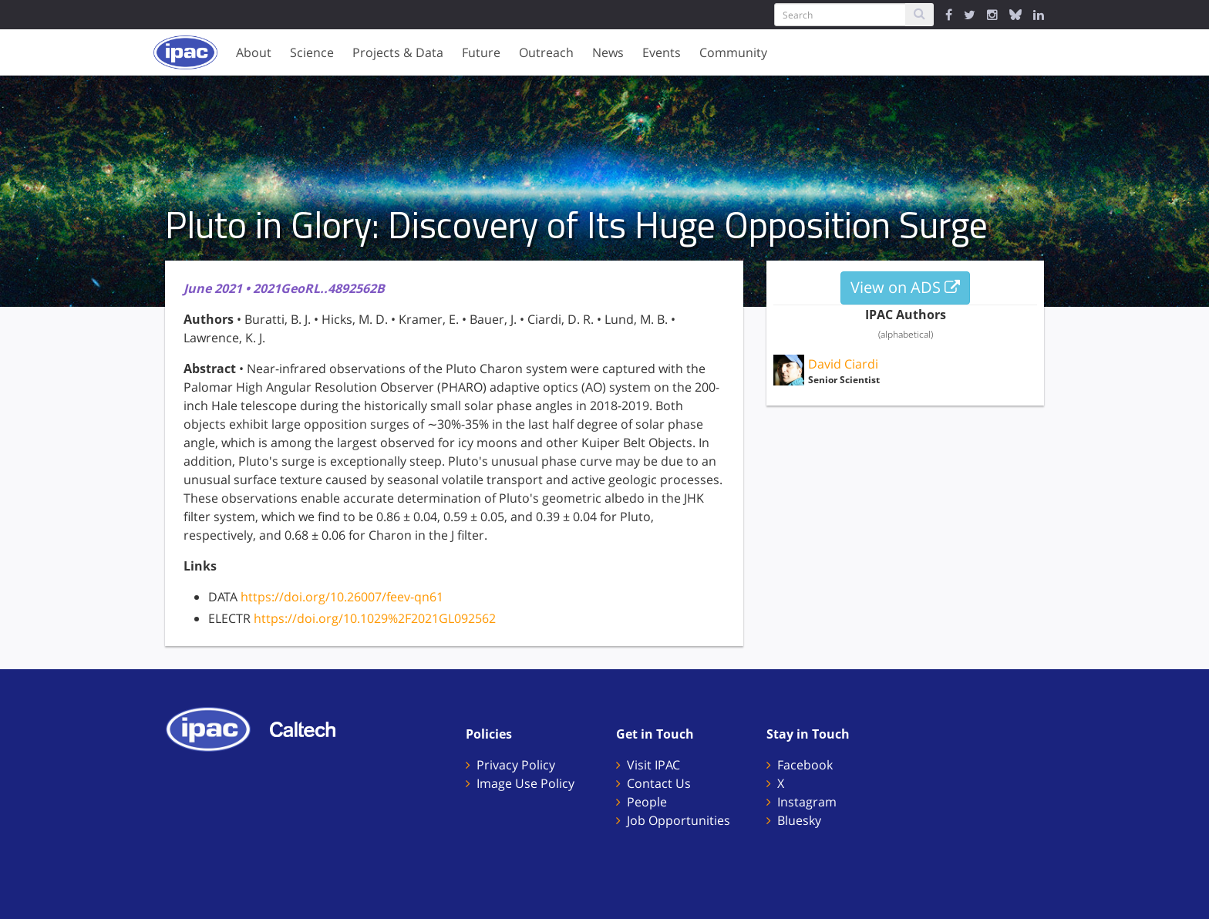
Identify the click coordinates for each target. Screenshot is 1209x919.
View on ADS (905, 287)
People (647, 801)
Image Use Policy (525, 783)
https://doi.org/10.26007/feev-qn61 (342, 596)
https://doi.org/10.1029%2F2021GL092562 (375, 618)
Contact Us (659, 783)
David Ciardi (843, 363)
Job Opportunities (678, 820)
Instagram (807, 801)
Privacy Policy (516, 764)
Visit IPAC (653, 764)
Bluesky (799, 820)
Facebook (805, 764)
